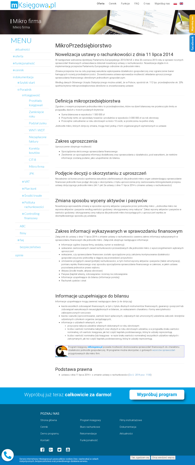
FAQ (136, 3)
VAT (27, 181)
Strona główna (48, 420)
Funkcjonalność (89, 440)
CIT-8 (32, 159)
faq (22, 240)
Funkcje (125, 3)
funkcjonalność (25, 63)
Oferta (100, 3)
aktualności (22, 49)
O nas (147, 3)
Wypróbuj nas (162, 3)
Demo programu (49, 433)
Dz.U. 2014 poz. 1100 (140, 374)
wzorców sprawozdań (163, 350)
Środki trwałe (33, 195)
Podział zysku (38, 123)
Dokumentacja (128, 426)
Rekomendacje (88, 433)
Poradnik (26, 89)
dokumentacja (24, 77)
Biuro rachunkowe (90, 426)
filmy (23, 233)
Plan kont (30, 188)
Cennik (112, 3)
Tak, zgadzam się (140, 457)
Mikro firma (36, 166)
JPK (31, 173)
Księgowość (32, 95)
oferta (19, 56)
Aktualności (126, 433)
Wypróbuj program (157, 394)
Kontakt (44, 440)
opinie (19, 255)
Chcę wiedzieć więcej (163, 457)
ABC (23, 226)
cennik (19, 70)
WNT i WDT (37, 130)
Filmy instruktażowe (131, 420)
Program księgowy (90, 420)
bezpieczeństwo (30, 247)
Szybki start (27, 82)
